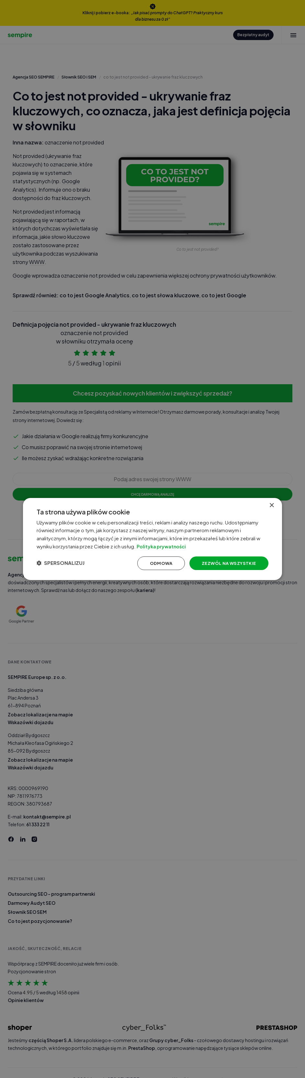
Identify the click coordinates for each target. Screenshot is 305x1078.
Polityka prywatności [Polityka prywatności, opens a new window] (171, 546)
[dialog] (152, 539)
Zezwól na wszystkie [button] (223, 563)
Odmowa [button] (153, 563)
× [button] (271, 503)
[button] (65, 564)
